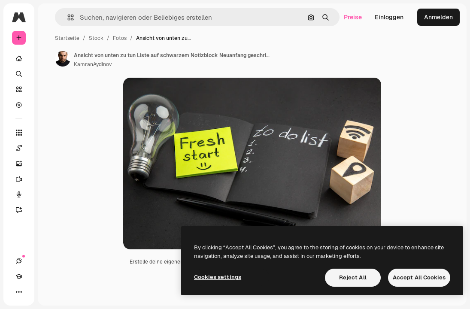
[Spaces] (23, 148)
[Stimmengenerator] (23, 194)
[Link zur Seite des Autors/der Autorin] (62, 59)
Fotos (120, 38)
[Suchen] (19, 74)
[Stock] (19, 89)
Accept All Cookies (419, 277)
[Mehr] (19, 292)
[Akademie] (19, 276)
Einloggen (389, 17)
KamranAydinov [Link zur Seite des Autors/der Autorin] (93, 64)
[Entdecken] (19, 105)
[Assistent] (23, 210)
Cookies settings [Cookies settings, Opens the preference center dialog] (217, 277)
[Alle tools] (19, 132)
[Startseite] (19, 58)
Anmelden (438, 17)
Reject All (353, 277)
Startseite (67, 38)
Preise (353, 17)
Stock (96, 38)
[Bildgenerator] (23, 163)
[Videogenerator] (23, 179)
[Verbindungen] (19, 261)
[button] (67, 17)
